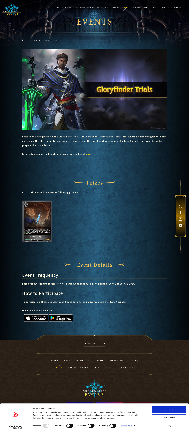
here (88, 153)
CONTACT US (93, 344)
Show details (126, 426)
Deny (169, 426)
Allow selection (168, 418)
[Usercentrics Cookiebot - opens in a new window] (15, 427)
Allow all (169, 410)
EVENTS (36, 40)
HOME (25, 40)
